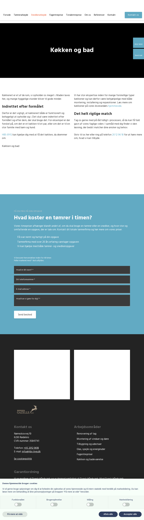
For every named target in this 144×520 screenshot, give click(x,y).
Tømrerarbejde (21, 15)
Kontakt (112, 15)
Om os (88, 15)
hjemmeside (114, 106)
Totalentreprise (74, 15)
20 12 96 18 (118, 135)
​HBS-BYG (7, 135)
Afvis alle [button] (108, 514)
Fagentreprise (56, 15)
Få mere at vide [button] (15, 514)
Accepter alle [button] (130, 514)
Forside (7, 15)
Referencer (99, 15)
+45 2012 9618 (31, 448)
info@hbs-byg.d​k (31, 452)
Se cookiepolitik (23, 459)
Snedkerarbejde (38, 15)
